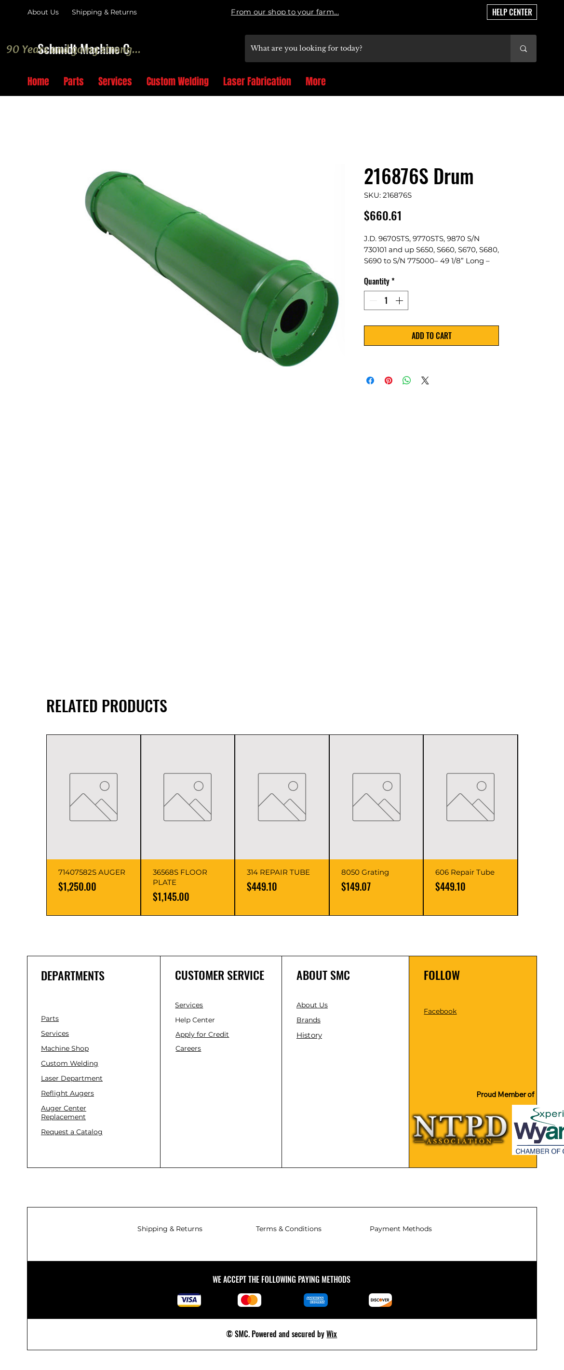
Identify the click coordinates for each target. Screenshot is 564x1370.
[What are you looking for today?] (370, 48)
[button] (533, 82)
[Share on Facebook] (370, 380)
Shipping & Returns (169, 1228)
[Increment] (400, 300)
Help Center (196, 1020)
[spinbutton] (386, 300)
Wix (331, 1334)
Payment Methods (401, 1228)
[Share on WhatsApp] (407, 380)
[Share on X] (425, 380)
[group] (282, 825)
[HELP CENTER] (512, 12)
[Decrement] (372, 300)
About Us (43, 12)
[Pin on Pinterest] (388, 380)
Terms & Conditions (289, 1228)
